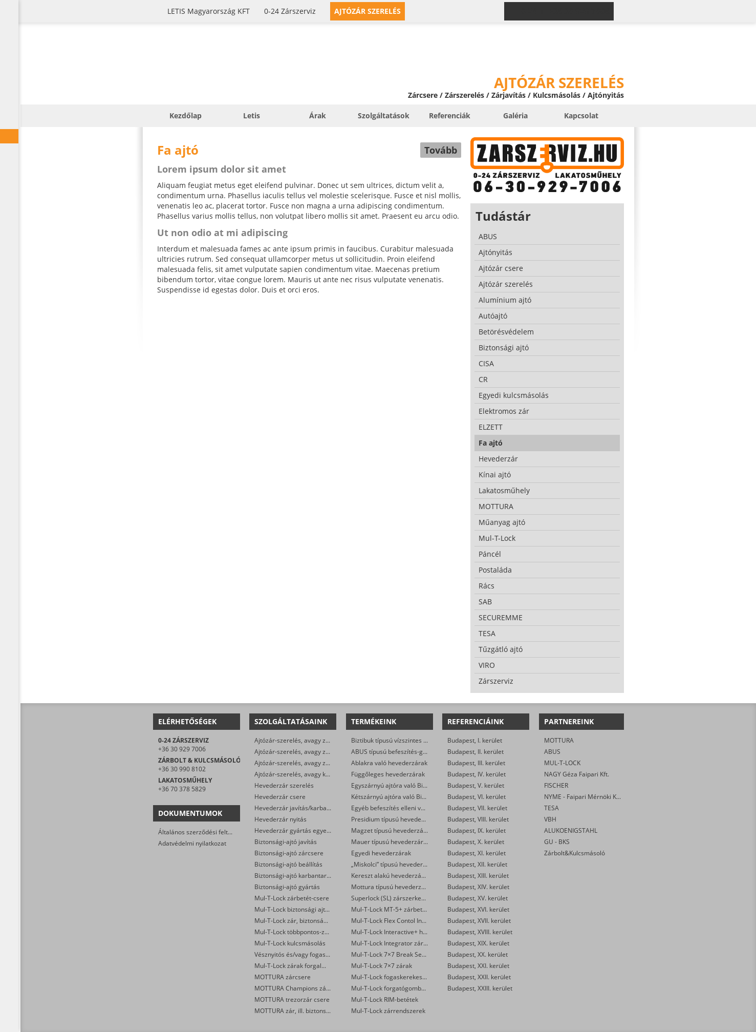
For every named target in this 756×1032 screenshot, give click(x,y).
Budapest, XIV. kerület (478, 886)
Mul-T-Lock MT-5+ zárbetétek (393, 909)
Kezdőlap (185, 115)
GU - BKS (557, 841)
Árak (317, 115)
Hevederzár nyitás (280, 819)
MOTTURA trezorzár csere (292, 999)
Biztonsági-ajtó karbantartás (294, 875)
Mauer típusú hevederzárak (390, 841)
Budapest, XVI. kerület (478, 909)
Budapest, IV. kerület (476, 774)
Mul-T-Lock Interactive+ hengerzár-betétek (411, 932)
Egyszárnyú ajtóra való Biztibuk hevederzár (412, 785)
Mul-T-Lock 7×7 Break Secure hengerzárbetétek (419, 954)
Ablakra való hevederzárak (389, 763)
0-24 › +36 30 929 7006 (565, 11)
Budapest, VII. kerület (477, 808)
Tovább (440, 150)
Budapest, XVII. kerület (479, 920)
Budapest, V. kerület (475, 785)
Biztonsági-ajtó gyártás (287, 886)
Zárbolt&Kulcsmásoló (574, 853)
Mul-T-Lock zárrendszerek (388, 1010)
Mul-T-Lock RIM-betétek (384, 999)
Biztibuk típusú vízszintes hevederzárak (407, 740)
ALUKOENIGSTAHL (570, 830)
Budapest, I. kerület (474, 740)
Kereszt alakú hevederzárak (390, 875)
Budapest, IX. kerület (476, 830)
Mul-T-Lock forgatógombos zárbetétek (405, 988)
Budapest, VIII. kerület (478, 819)
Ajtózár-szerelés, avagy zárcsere (301, 751)
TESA (551, 808)
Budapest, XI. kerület (476, 853)
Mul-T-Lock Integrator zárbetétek (398, 943)
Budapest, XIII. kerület (478, 875)
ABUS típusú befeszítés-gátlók (394, 751)
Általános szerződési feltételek (201, 832)
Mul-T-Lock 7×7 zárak (381, 965)
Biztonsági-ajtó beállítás (288, 864)
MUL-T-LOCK (562, 763)
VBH (550, 819)
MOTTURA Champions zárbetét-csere (307, 988)
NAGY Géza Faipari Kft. (576, 774)
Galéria (515, 115)
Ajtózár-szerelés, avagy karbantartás (306, 774)
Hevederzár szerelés (284, 785)
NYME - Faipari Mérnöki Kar (583, 796)
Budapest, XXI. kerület (478, 965)
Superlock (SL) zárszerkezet (390, 898)
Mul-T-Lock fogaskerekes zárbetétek (403, 977)
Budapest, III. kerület (476, 763)
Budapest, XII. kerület (477, 864)
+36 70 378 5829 (182, 789)
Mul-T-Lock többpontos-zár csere (301, 932)
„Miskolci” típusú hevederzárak (395, 864)
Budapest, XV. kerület (477, 898)
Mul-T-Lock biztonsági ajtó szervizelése (309, 909)
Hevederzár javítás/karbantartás (300, 808)
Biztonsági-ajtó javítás (285, 841)
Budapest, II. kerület (475, 751)
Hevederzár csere (280, 796)
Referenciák (449, 115)
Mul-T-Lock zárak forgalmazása (299, 965)
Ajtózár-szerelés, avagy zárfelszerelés (308, 763)
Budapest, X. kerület (475, 841)
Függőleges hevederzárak (388, 774)
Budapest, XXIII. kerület (479, 988)
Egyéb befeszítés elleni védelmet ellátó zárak (415, 808)
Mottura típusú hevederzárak (392, 886)
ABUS (552, 751)
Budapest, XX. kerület (477, 954)
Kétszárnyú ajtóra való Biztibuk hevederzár (412, 796)
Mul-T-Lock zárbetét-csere (291, 898)
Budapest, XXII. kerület (479, 977)
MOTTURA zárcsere (282, 977)
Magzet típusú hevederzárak (392, 830)
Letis (251, 115)
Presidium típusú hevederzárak (395, 819)
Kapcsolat (581, 115)
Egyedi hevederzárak (381, 853)
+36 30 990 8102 (182, 769)
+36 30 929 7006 (182, 749)
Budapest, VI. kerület (476, 796)
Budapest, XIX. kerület (478, 943)
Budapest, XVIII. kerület (479, 932)
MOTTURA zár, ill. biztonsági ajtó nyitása (311, 1010)
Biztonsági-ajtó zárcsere (288, 853)
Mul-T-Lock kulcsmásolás (290, 943)
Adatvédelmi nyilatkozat (192, 843)
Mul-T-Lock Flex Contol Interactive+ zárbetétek (417, 920)
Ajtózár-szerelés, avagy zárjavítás (302, 740)
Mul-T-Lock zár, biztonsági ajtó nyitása (308, 920)
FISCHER (556, 785)
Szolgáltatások (383, 115)
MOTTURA (559, 740)
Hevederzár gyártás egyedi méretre (305, 830)
